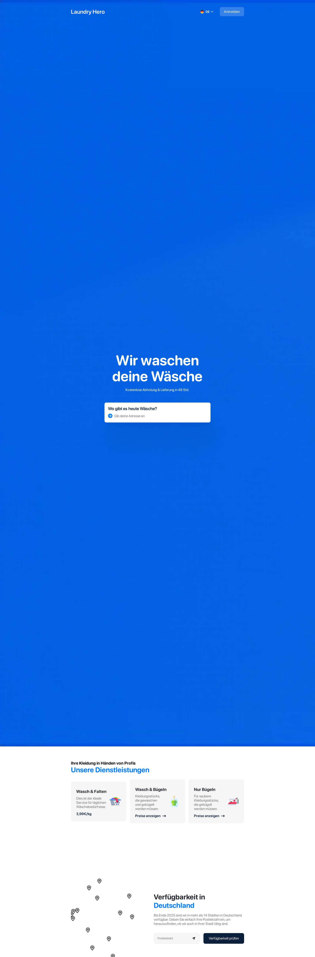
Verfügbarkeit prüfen (224, 938)
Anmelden (232, 12)
